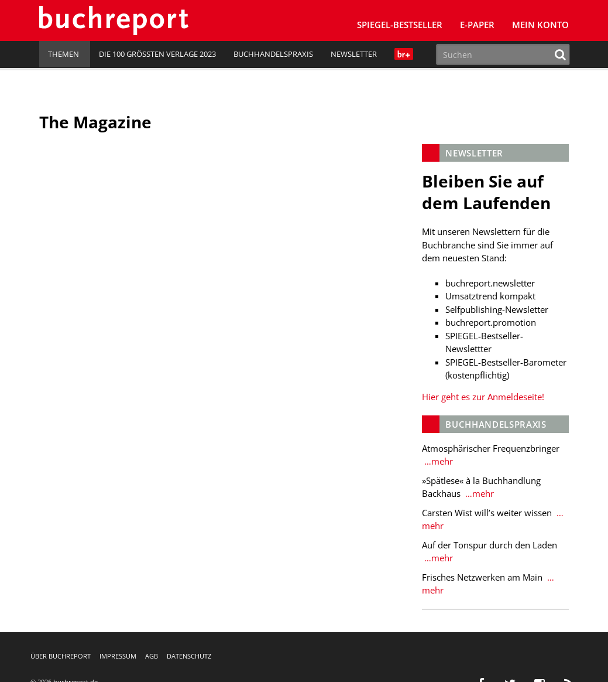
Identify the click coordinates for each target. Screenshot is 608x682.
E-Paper (477, 24)
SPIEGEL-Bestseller (399, 24)
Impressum (117, 656)
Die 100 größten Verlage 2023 (157, 54)
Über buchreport (60, 656)
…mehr (437, 461)
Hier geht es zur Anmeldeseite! (483, 397)
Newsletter (354, 54)
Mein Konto (540, 24)
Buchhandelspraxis (273, 54)
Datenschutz (189, 656)
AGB (151, 656)
